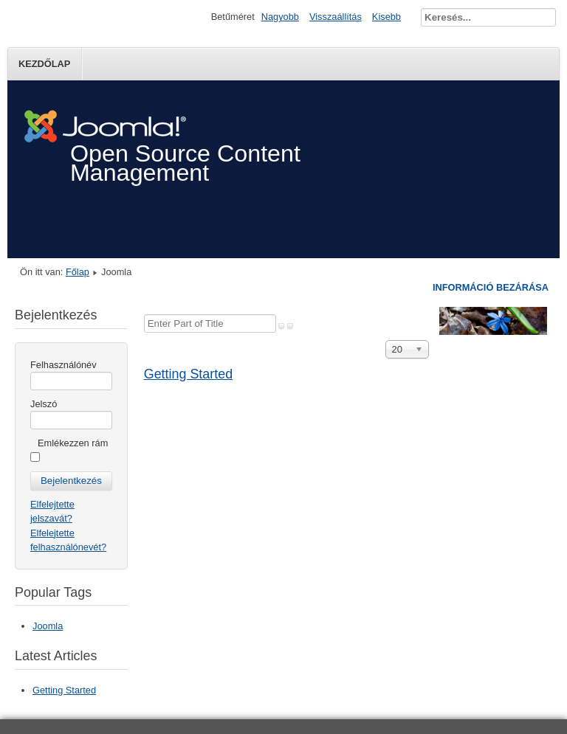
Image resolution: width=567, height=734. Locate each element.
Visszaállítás (335, 16)
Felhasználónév (63, 364)
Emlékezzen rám (73, 443)
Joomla (47, 625)
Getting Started (188, 374)
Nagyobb (280, 16)
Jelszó (43, 403)
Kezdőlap (44, 63)
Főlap (77, 271)
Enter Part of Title (144, 314)
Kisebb (386, 16)
